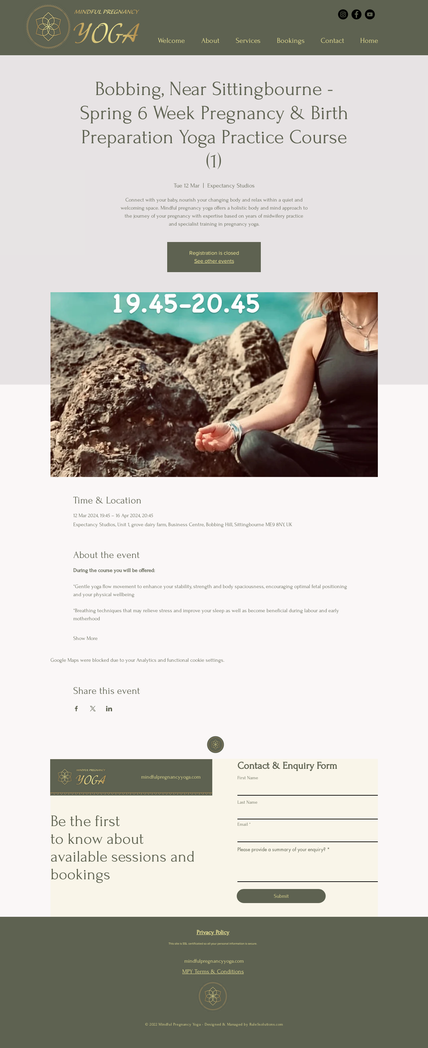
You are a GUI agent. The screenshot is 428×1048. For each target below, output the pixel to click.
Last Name (247, 802)
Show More (85, 638)
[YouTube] (370, 14)
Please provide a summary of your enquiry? (281, 849)
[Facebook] (356, 14)
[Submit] (281, 896)
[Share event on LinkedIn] (109, 708)
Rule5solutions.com (266, 1024)
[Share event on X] (93, 708)
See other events (214, 261)
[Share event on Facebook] (76, 708)
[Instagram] (343, 14)
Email (242, 824)
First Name (247, 778)
